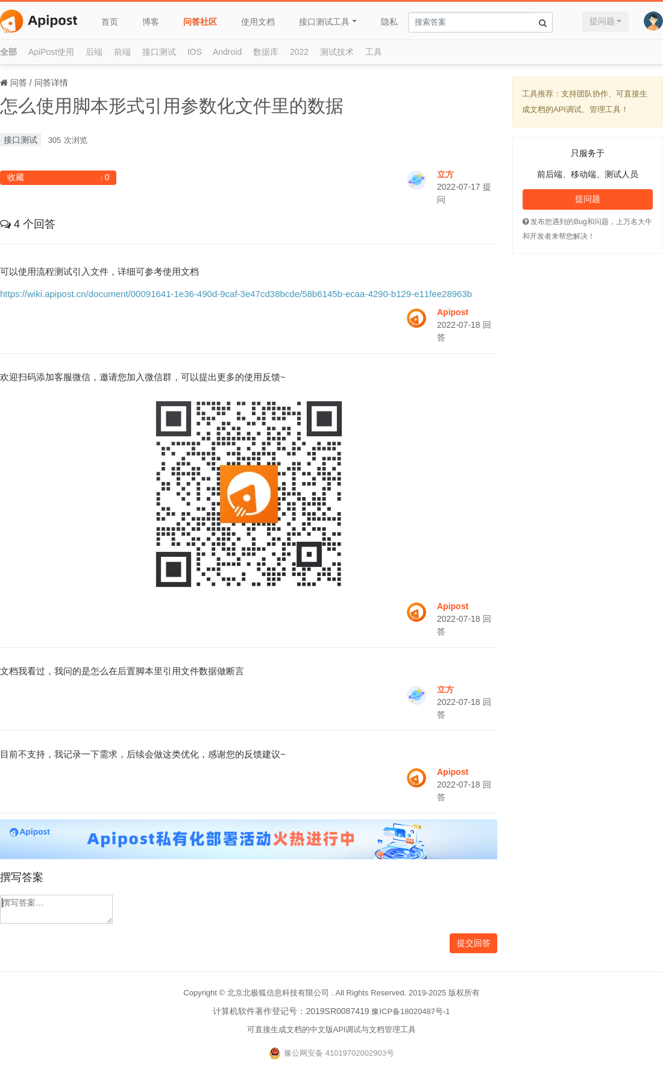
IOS (194, 52)
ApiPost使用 (51, 52)
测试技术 (337, 52)
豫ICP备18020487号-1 (410, 1011)
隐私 (389, 22)
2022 (299, 52)
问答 (18, 82)
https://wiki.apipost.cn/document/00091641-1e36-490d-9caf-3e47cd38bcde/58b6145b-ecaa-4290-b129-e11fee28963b (236, 294)
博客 (150, 22)
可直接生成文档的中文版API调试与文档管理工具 (331, 1029)
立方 (445, 174)
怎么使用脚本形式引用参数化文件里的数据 (172, 106)
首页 (109, 22)
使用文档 (258, 22)
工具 (373, 52)
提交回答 (474, 943)
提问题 (602, 21)
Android (227, 52)
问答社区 (200, 22)
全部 (8, 52)
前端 (122, 52)
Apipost (452, 312)
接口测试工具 (324, 22)
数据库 (265, 52)
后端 (94, 52)
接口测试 (159, 52)
